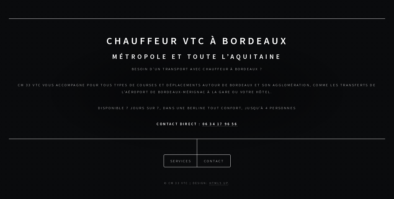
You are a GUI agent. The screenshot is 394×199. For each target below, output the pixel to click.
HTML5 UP (218, 183)
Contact (214, 160)
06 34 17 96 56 (220, 124)
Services (181, 160)
